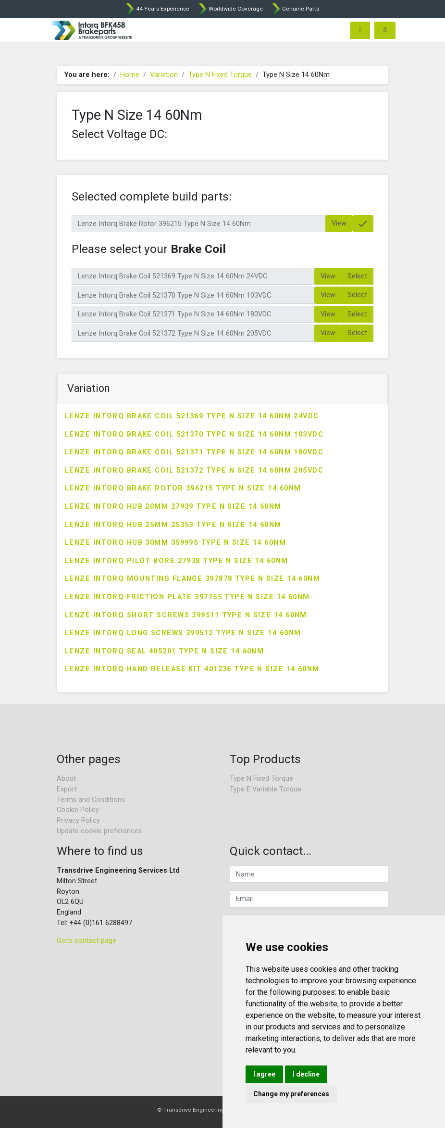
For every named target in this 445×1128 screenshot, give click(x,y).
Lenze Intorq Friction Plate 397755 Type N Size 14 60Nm (187, 597)
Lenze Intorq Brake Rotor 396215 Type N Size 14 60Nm (183, 488)
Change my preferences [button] (291, 1094)
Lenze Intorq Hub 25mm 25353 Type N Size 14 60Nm (173, 525)
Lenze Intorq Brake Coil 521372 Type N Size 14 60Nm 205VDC (194, 470)
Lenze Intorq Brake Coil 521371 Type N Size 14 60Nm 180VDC (194, 452)
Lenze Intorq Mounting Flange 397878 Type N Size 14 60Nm (192, 579)
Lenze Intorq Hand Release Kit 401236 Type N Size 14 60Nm (192, 669)
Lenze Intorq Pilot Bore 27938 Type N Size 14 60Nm (176, 561)
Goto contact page (86, 941)
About (66, 779)
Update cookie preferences (99, 831)
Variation (164, 75)
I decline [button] (306, 1074)
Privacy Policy (78, 820)
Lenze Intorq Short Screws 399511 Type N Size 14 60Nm (186, 615)
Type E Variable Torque (265, 789)
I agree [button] (264, 1074)
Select (357, 276)
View (339, 223)
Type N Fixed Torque (220, 75)
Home (129, 75)
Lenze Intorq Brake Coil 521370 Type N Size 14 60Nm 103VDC (194, 434)
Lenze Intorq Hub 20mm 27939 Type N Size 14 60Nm (173, 506)
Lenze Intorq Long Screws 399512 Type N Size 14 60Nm (183, 633)
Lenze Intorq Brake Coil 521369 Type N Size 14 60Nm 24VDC (192, 416)
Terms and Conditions (91, 800)
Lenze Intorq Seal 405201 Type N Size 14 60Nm (164, 651)
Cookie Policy (78, 810)
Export (67, 789)
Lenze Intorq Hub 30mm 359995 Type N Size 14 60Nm (175, 543)
